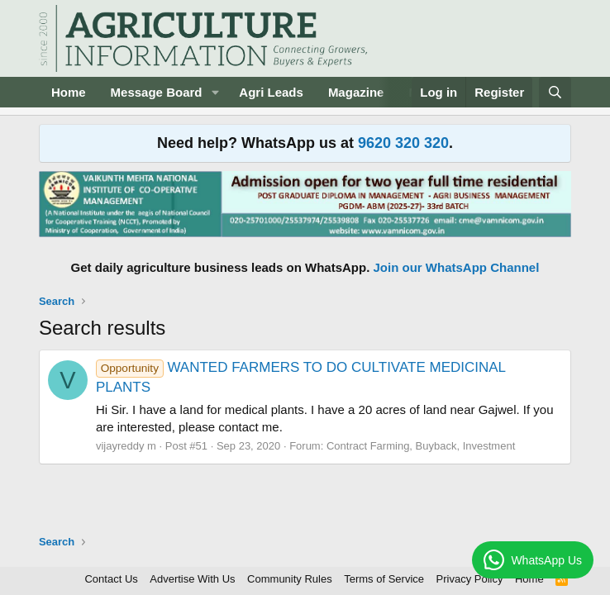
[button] (214, 92)
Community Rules (289, 579)
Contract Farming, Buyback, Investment (420, 446)
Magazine (356, 92)
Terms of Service (384, 579)
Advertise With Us (192, 579)
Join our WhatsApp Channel (457, 267)
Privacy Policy (469, 579)
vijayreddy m (126, 446)
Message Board (157, 92)
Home (68, 92)
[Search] (555, 92)
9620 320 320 (403, 143)
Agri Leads (271, 92)
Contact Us (110, 579)
